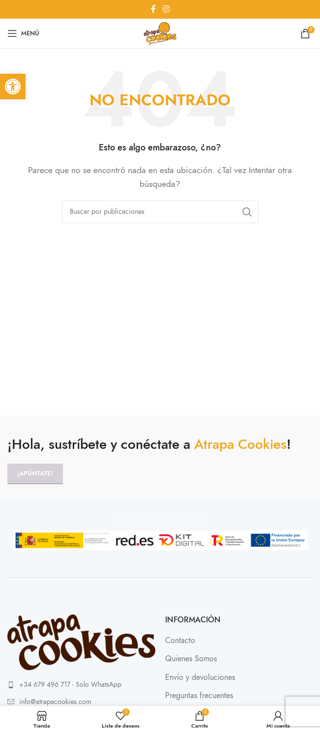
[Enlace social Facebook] (153, 9)
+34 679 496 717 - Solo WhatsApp (70, 684)
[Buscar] (160, 212)
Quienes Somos (191, 658)
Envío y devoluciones (200, 677)
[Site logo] (160, 33)
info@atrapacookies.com (55, 701)
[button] (13, 86)
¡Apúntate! (35, 473)
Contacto (180, 640)
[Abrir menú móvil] (23, 33)
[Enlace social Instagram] (166, 9)
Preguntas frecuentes (199, 695)
